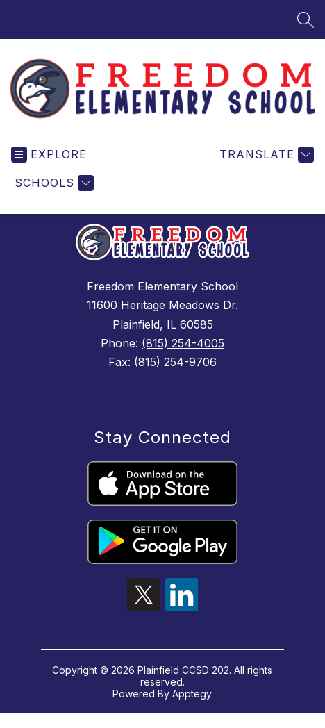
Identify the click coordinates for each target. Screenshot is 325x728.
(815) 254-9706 (175, 362)
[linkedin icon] (182, 607)
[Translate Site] (265, 154)
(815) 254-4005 (183, 343)
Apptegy (192, 694)
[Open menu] (49, 154)
